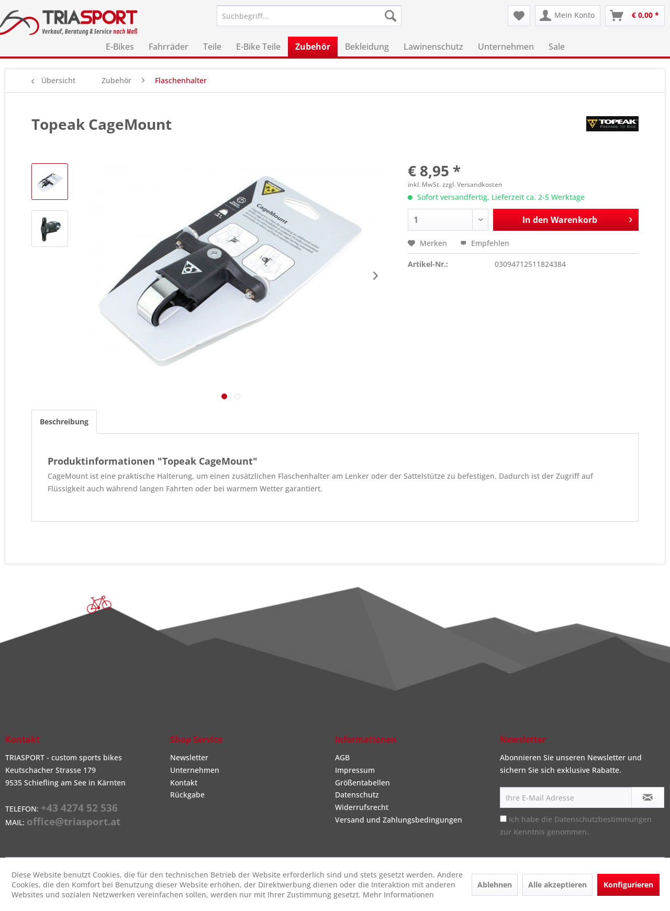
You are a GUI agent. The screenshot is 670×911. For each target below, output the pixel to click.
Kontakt (183, 783)
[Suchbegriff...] (309, 15)
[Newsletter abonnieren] (647, 797)
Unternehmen (194, 770)
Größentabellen (362, 783)
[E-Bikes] (119, 47)
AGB (342, 757)
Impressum (355, 770)
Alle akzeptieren (557, 885)
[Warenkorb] (635, 15)
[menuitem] (309, 15)
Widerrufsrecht (361, 807)
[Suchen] (390, 15)
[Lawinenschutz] (433, 47)
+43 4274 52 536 (79, 808)
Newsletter (189, 757)
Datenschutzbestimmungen (603, 819)
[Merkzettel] (519, 15)
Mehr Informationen (398, 894)
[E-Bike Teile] (258, 47)
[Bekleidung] (367, 47)
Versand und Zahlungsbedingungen (398, 820)
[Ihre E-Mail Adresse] (566, 797)
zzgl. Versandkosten (472, 184)
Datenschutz (357, 795)
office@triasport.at (73, 821)
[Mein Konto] (567, 15)
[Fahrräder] (168, 47)
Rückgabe (187, 795)
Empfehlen (484, 243)
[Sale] (556, 47)
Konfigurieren (628, 885)
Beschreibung (64, 421)
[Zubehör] (313, 47)
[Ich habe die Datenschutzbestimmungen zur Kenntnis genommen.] (503, 818)
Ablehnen (494, 885)
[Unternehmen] (506, 47)
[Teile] (212, 47)
